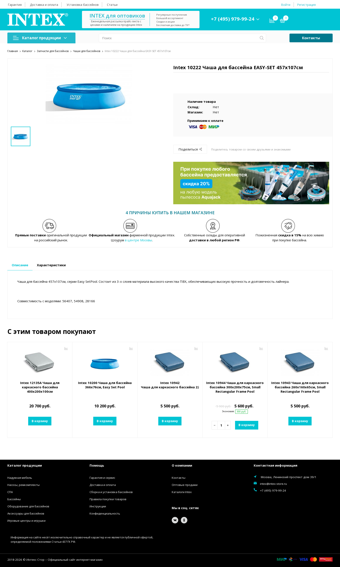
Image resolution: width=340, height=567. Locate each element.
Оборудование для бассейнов (28, 506)
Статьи (112, 5)
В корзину (40, 421)
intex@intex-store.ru (273, 484)
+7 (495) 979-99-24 (232, 18)
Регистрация (306, 5)
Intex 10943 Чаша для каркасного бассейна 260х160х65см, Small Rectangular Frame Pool (300, 387)
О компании (182, 465)
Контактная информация (275, 465)
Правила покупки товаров (108, 499)
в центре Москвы (138, 240)
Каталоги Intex (182, 492)
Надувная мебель (19, 478)
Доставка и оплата (44, 5)
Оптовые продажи (185, 485)
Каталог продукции (40, 37)
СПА (10, 492)
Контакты (311, 38)
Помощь (97, 465)
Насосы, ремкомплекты (23, 485)
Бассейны (14, 499)
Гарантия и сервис (102, 478)
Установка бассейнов (83, 5)
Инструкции (98, 506)
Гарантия (15, 5)
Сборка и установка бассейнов (111, 492)
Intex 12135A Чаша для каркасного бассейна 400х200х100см (39, 387)
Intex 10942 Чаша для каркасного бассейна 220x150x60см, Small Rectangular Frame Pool (170, 385)
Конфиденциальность (105, 513)
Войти (285, 5)
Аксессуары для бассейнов (25, 513)
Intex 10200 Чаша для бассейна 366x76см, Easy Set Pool (105, 385)
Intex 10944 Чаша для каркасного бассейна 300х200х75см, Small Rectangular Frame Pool (235, 387)
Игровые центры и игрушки (26, 521)
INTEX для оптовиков (117, 15)
